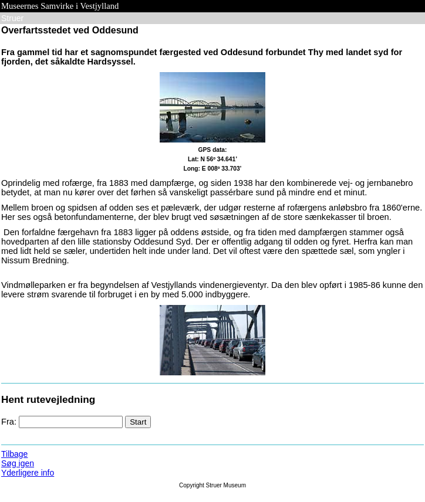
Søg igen (17, 463)
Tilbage (14, 454)
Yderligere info (27, 472)
